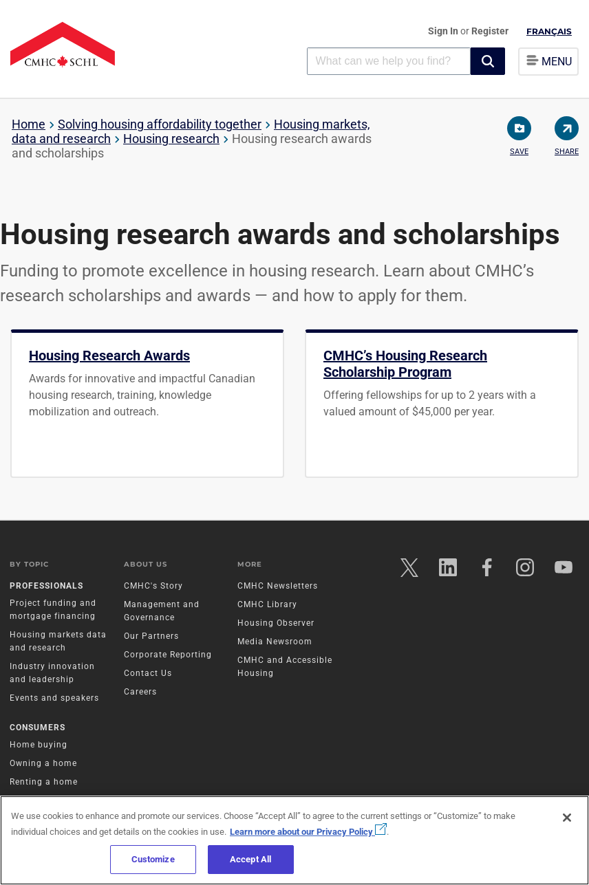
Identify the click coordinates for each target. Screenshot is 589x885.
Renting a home (44, 783)
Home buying (39, 746)
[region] (294, 840)
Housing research (171, 138)
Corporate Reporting (168, 655)
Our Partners (151, 637)
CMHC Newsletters (277, 586)
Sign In (444, 30)
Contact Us (148, 674)
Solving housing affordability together (159, 124)
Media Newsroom (274, 642)
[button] (488, 61)
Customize (153, 859)
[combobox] (389, 61)
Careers (140, 692)
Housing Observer (275, 624)
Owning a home (44, 764)
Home (28, 124)
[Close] (567, 817)
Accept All (250, 859)
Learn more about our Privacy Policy (308, 832)
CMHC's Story (153, 586)
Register (489, 30)
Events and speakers (55, 698)
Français (549, 31)
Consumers (38, 729)
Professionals (47, 586)
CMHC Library (267, 605)
